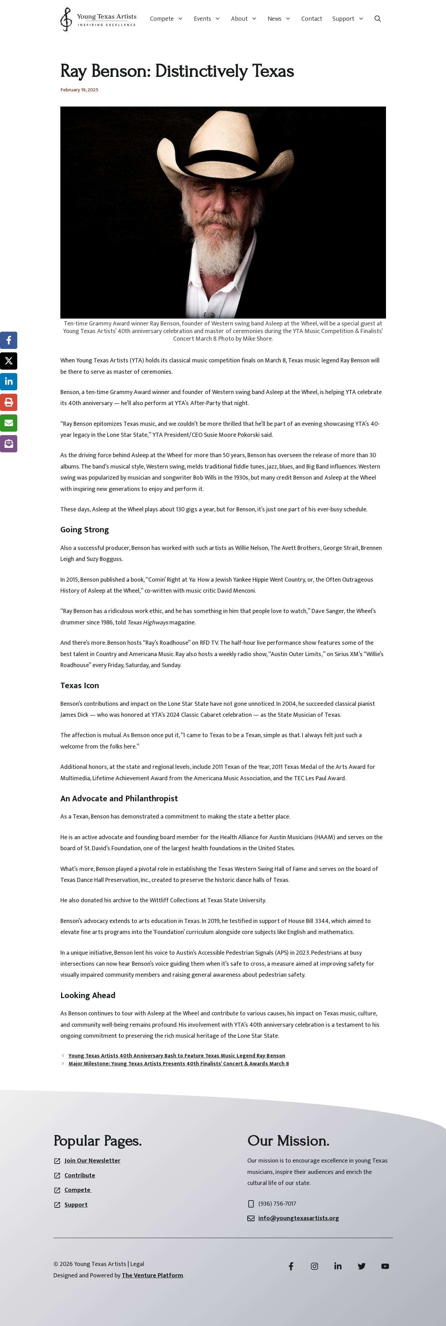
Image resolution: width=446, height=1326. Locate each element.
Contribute (80, 1176)
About (246, 19)
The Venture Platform (152, 1275)
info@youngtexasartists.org (298, 1218)
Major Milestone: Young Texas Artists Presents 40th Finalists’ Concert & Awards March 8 (179, 1063)
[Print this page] (8, 402)
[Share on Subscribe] (8, 443)
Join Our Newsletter (92, 1161)
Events (210, 19)
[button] (377, 19)
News (282, 19)
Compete (169, 19)
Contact (311, 19)
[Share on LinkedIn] (8, 381)
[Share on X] (8, 361)
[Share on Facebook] (8, 340)
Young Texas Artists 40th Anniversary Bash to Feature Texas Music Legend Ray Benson (177, 1056)
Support (351, 19)
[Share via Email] (8, 423)
